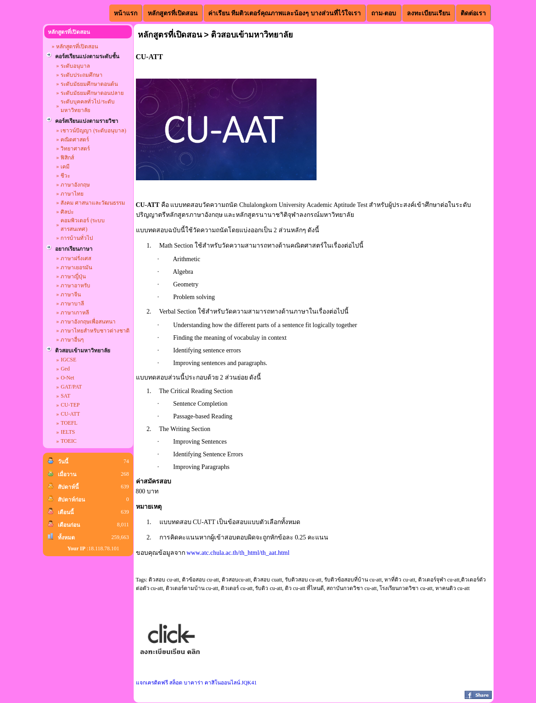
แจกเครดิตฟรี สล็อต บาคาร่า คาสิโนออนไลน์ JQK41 (196, 683)
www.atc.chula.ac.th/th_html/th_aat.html (237, 552)
